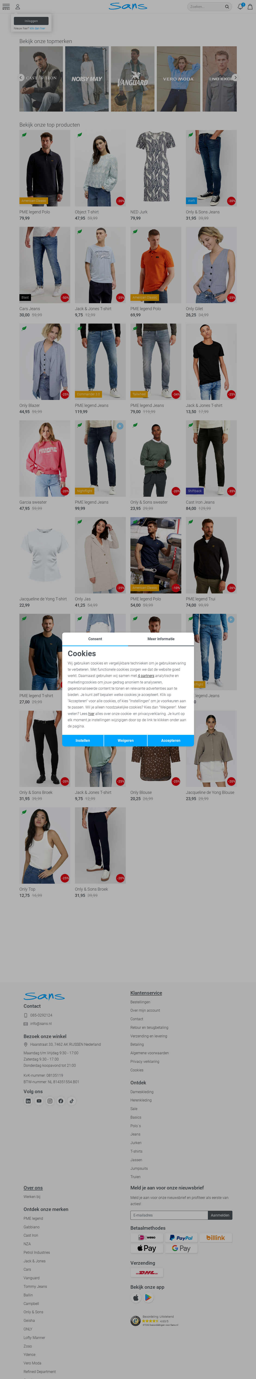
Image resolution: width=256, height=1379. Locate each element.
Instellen (83, 740)
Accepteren (170, 740)
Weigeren (126, 740)
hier (91, 713)
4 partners (146, 676)
